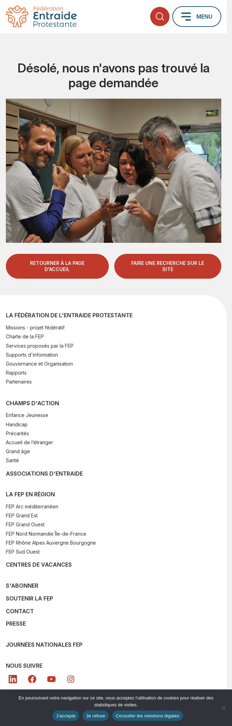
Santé (12, 460)
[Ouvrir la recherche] (160, 16)
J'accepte (66, 715)
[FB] (32, 679)
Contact (20, 611)
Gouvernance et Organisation (39, 364)
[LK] (13, 679)
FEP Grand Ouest (25, 524)
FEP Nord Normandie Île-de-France (46, 534)
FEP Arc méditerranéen (32, 506)
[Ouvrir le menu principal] (196, 16)
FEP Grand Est (22, 515)
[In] (71, 679)
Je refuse (95, 715)
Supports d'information (32, 355)
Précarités (17, 433)
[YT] (51, 679)
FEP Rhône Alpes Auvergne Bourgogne (51, 543)
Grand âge (18, 451)
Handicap (17, 424)
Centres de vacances (39, 564)
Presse (16, 623)
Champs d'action (32, 403)
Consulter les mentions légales (148, 715)
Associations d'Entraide (44, 473)
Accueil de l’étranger (29, 442)
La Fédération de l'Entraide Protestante (69, 315)
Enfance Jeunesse (27, 415)
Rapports (16, 373)
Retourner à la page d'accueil (57, 266)
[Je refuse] (223, 707)
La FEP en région (30, 494)
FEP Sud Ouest (23, 552)
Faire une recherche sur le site (167, 266)
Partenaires (19, 382)
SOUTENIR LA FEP (29, 598)
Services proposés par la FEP (40, 346)
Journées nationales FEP (44, 644)
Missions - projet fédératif (35, 327)
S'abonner (22, 585)
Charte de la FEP (25, 336)
